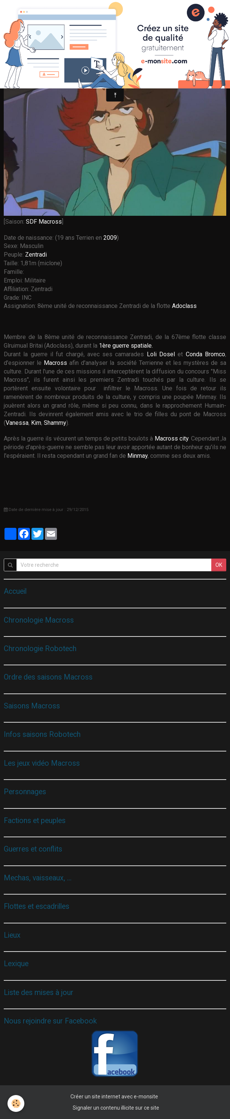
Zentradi (36, 254)
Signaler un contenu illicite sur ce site (116, 1108)
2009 (110, 237)
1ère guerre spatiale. (126, 345)
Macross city (171, 438)
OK (218, 565)
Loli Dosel (161, 354)
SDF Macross (44, 221)
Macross (55, 362)
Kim (36, 422)
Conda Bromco (205, 354)
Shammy (55, 422)
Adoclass (184, 305)
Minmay (137, 455)
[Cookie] (15, 1103)
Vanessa (17, 422)
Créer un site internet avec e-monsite (114, 1097)
